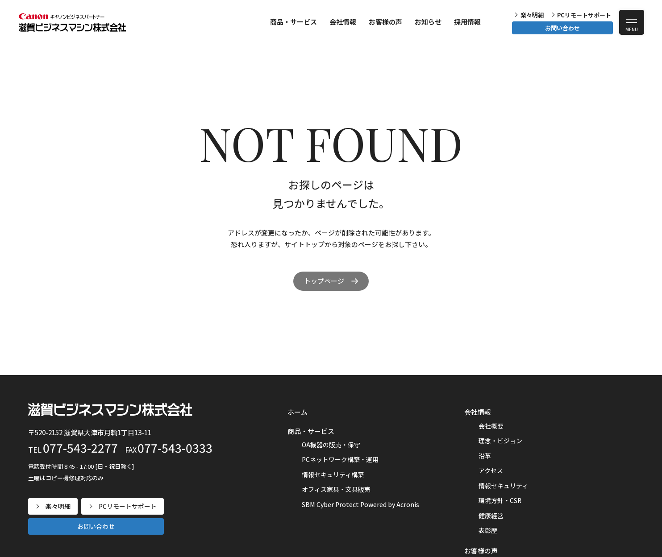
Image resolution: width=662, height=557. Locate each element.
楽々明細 (532, 15)
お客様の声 (385, 21)
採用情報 (467, 21)
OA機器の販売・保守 (331, 444)
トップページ (324, 280)
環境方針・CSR (500, 500)
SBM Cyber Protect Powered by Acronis (360, 504)
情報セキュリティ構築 (333, 474)
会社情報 (342, 21)
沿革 (485, 455)
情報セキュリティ (503, 485)
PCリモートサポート (584, 15)
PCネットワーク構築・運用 (340, 459)
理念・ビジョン (500, 440)
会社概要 (491, 425)
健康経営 (491, 515)
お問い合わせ (562, 28)
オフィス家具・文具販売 (336, 489)
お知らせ (428, 21)
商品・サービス (293, 21)
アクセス (491, 470)
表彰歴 (488, 530)
